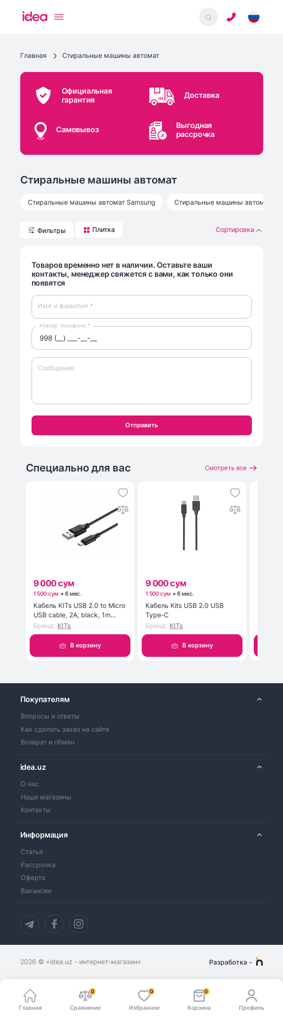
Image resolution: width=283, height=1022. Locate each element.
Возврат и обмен (47, 742)
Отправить (141, 425)
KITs (64, 626)
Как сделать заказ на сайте (65, 729)
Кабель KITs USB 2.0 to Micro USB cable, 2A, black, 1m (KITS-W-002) (79, 610)
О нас (30, 784)
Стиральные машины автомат (110, 55)
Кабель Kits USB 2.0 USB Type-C (185, 610)
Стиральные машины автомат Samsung (91, 202)
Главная (33, 55)
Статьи (32, 851)
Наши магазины (46, 797)
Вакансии (36, 890)
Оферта (33, 878)
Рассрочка (38, 865)
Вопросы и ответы (50, 716)
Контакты (36, 810)
